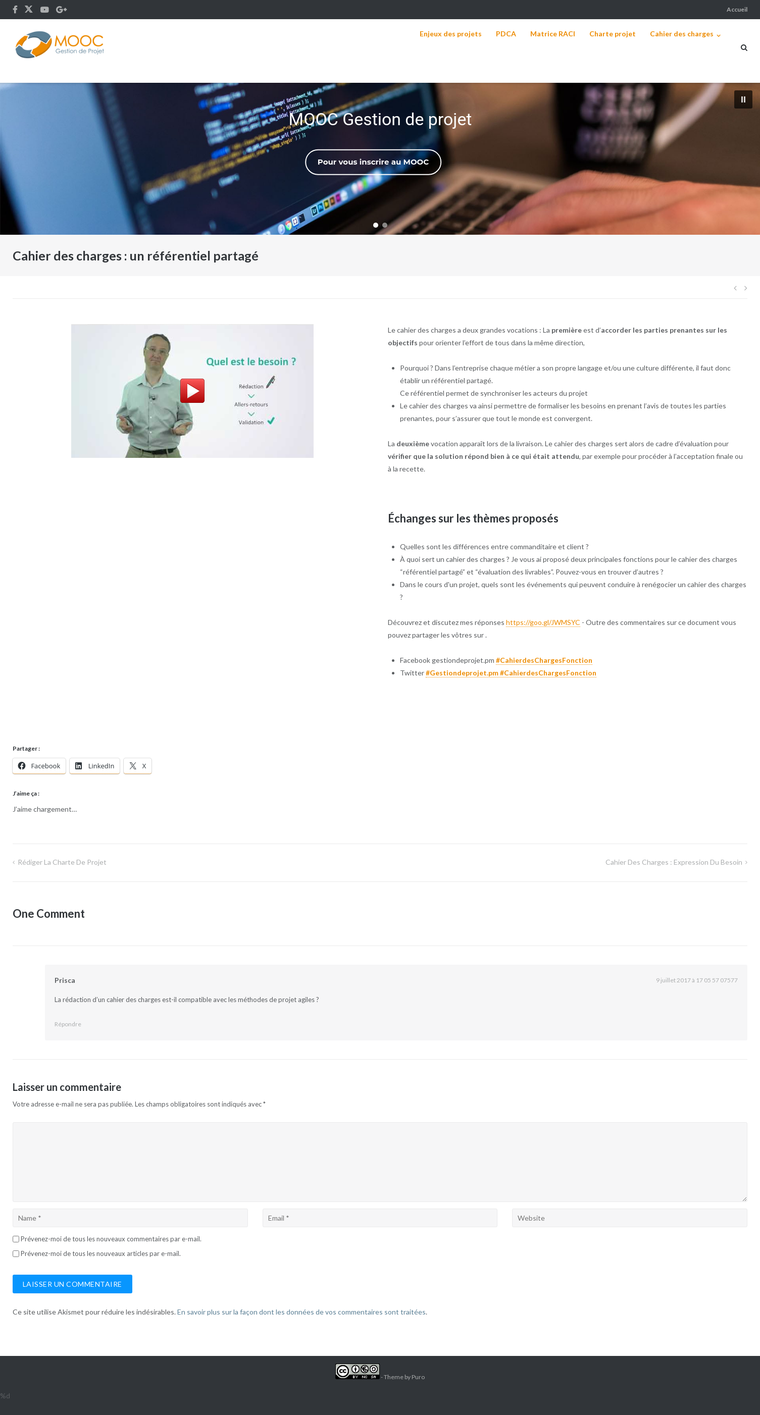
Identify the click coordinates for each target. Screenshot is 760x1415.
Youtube (44, 9)
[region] (380, 159)
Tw (28, 9)
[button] (743, 99)
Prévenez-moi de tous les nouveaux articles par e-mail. (101, 1253)
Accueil (737, 9)
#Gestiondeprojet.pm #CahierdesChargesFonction (511, 672)
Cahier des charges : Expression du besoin (673, 862)
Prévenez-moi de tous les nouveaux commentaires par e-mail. (111, 1239)
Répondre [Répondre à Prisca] (68, 1024)
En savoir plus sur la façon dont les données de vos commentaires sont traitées (301, 1311)
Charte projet (612, 33)
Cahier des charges (682, 33)
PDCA (506, 33)
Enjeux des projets (451, 33)
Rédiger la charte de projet (62, 862)
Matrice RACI (552, 33)
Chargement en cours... (193, 599)
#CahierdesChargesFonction (544, 660)
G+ (61, 9)
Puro (418, 1377)
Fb (15, 9)
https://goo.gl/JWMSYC (543, 622)
